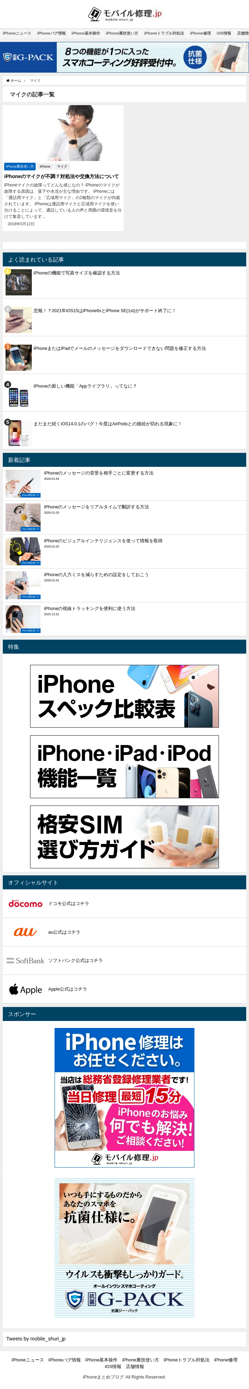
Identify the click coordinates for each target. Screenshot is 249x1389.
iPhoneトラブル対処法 (164, 33)
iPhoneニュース (17, 33)
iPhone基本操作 (86, 33)
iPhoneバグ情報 (51, 33)
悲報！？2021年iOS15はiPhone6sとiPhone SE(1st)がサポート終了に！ (105, 310)
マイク (62, 166)
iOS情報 (224, 33)
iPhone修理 (200, 33)
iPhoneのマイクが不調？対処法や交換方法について (61, 176)
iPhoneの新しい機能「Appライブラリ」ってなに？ (85, 386)
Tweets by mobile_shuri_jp (36, 1338)
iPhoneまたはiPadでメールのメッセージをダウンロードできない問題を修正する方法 (120, 348)
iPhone (45, 166)
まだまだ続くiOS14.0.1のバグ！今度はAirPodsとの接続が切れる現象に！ (108, 423)
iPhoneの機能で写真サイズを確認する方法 (77, 273)
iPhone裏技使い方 (122, 33)
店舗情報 (135, 1366)
